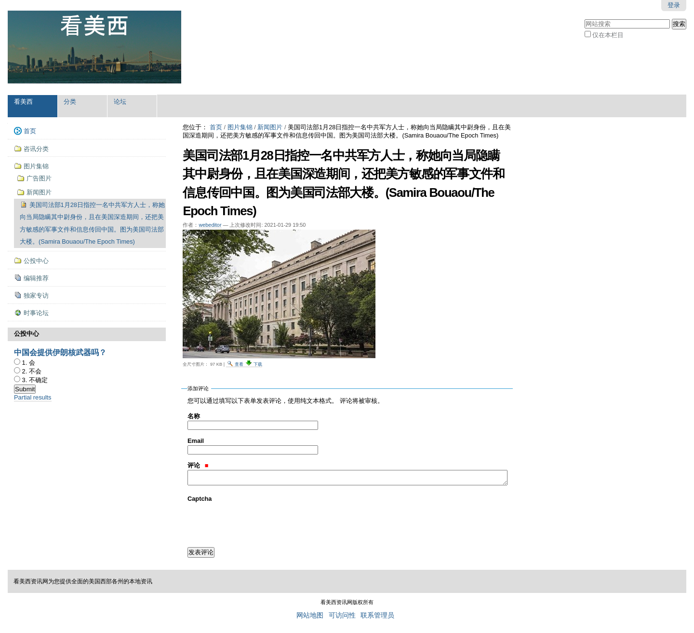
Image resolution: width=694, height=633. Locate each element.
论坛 (120, 101)
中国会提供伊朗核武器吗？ (60, 352)
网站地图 (309, 615)
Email (195, 440)
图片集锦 (240, 127)
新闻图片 (269, 127)
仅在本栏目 (608, 35)
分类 (70, 101)
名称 (193, 416)
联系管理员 (377, 615)
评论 (197, 465)
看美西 (23, 101)
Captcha (199, 498)
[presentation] (260, 522)
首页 (216, 127)
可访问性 (342, 615)
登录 (673, 5)
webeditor (210, 225)
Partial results (33, 397)
